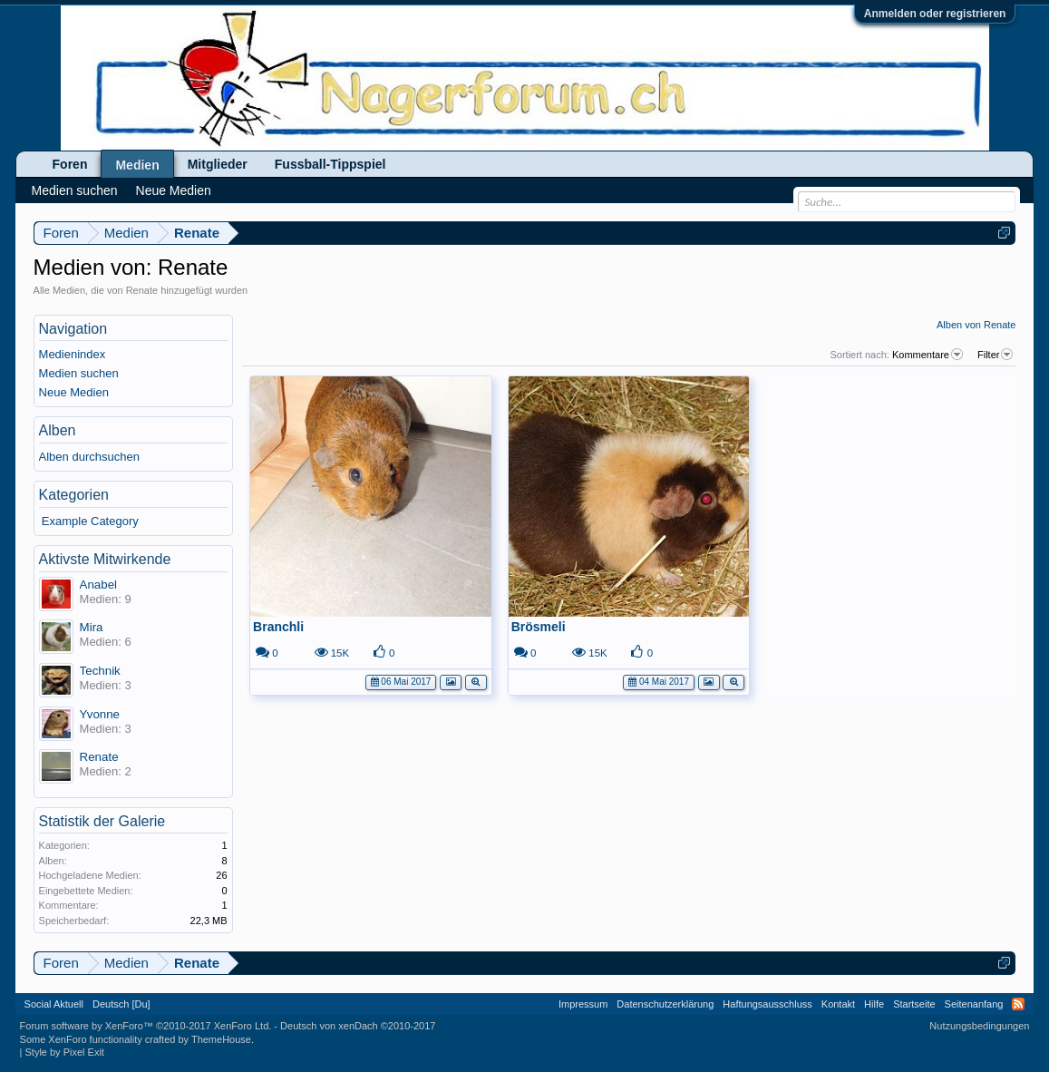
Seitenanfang (974, 1004)
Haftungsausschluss (767, 1004)
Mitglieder (218, 164)
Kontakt (838, 1004)
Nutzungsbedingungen (979, 1025)
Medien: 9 (105, 599)
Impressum (582, 1004)
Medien (137, 165)
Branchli (278, 626)
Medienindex (72, 354)
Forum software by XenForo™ (146, 1025)
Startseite (914, 1004)
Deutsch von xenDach (357, 1025)
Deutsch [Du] (121, 1004)
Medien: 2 (105, 771)
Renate (99, 757)
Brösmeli (538, 626)
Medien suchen (79, 373)
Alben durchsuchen (89, 456)
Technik (100, 670)
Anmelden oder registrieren (935, 13)
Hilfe (874, 1004)
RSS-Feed (1018, 1004)
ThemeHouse (221, 1039)
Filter (996, 354)
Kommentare (929, 354)
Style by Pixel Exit (63, 1052)
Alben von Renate (976, 324)
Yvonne (100, 714)
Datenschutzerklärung (665, 1004)
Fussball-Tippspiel (330, 164)
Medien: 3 (105, 685)
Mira (91, 627)
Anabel (99, 584)
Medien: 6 (105, 641)
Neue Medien (74, 392)
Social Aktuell (53, 1004)
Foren (70, 164)
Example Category (90, 521)
